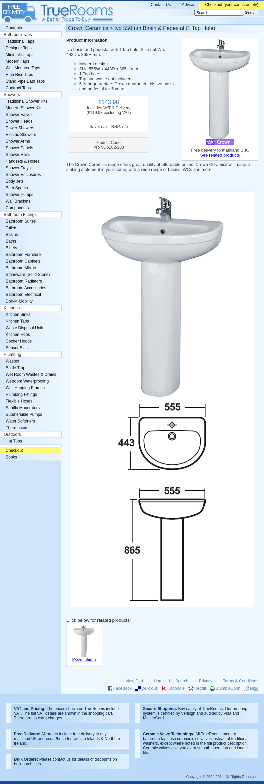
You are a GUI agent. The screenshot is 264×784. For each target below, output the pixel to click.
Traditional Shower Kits (26, 101)
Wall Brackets (18, 201)
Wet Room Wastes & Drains (31, 374)
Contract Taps (18, 88)
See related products (220, 155)
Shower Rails (18, 154)
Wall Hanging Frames (25, 388)
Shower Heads (19, 121)
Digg (254, 688)
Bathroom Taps (18, 34)
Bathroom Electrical (23, 294)
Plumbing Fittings (21, 394)
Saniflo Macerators (23, 407)
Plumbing (12, 354)
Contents (14, 28)
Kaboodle (176, 688)
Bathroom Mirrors (21, 268)
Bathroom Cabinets (23, 261)
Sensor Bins (17, 348)
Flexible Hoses (19, 401)
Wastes (12, 361)
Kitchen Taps (17, 321)
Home (159, 681)
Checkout (14, 450)
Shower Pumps (19, 194)
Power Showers (20, 128)
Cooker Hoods (19, 341)
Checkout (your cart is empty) (231, 4)
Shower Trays (18, 168)
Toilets (11, 228)
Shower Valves (19, 114)
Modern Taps (17, 61)
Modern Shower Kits (24, 108)
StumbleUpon (228, 688)
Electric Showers (21, 134)
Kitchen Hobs (18, 334)
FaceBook (122, 688)
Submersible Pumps (24, 414)
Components (17, 208)
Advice (188, 4)
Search (181, 681)
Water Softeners (20, 421)
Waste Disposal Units (25, 328)
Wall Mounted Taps (23, 68)
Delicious (149, 688)
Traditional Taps (20, 41)
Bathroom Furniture (23, 254)
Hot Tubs (14, 441)
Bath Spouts (17, 188)
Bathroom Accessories (26, 288)
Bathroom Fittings (20, 214)
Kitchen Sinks (18, 314)
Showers (12, 94)
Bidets (11, 248)
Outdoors (12, 434)
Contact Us (161, 4)
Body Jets (15, 181)
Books (11, 457)
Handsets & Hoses (22, 161)
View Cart (134, 681)
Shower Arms (18, 141)
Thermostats (17, 427)
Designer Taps (19, 48)
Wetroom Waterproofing (27, 381)
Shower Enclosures (23, 174)
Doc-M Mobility (19, 301)
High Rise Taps (19, 74)
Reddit (200, 688)
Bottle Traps (16, 368)
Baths (11, 241)
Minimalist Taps (19, 54)
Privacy (205, 681)
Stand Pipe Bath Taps (25, 81)
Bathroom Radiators (24, 281)
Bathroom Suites (21, 221)
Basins (12, 234)
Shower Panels (19, 148)
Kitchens (12, 308)
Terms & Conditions (240, 681)
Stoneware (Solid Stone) (28, 274)
